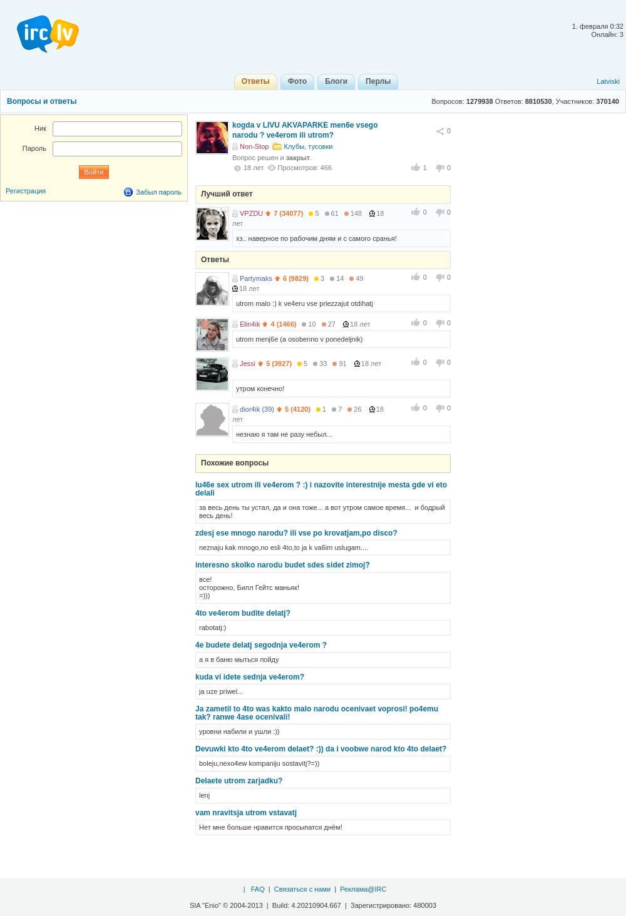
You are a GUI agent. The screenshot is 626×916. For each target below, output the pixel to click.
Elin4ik (250, 324)
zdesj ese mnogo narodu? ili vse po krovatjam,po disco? (296, 533)
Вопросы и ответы (41, 101)
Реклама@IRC (363, 889)
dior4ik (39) (257, 409)
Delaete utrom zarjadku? (238, 780)
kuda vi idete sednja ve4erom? (249, 677)
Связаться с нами (302, 889)
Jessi (247, 363)
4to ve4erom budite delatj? (242, 613)
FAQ (258, 889)
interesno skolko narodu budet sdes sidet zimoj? (282, 565)
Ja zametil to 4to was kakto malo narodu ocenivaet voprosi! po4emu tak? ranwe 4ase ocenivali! (316, 713)
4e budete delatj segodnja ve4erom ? (261, 645)
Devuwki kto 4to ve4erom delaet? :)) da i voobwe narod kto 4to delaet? (320, 749)
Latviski (608, 81)
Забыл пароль (159, 192)
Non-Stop (254, 146)
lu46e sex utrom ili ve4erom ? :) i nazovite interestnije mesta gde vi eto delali (321, 489)
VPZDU (251, 213)
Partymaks (256, 278)
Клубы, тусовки (308, 146)
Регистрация (26, 191)
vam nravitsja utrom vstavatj (246, 812)
